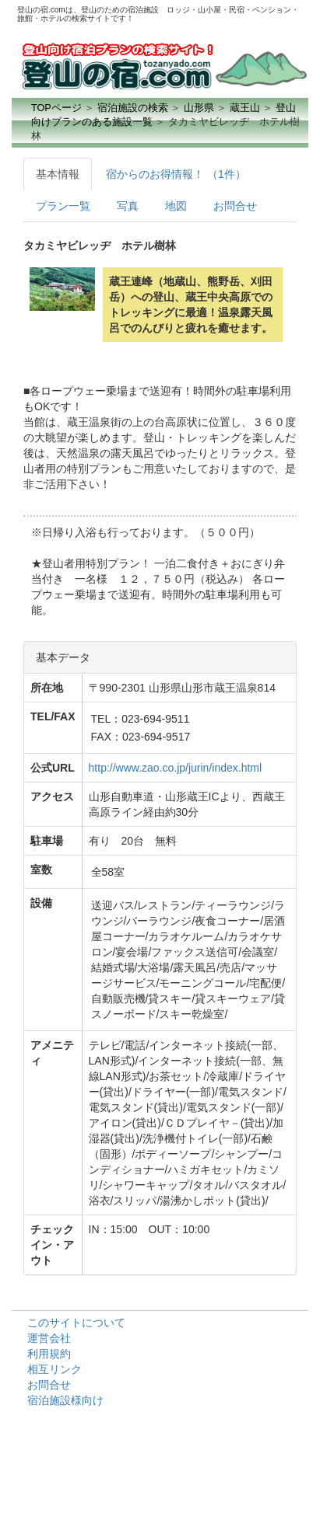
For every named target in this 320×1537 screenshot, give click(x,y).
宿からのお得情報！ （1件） (176, 174)
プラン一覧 (63, 206)
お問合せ (235, 206)
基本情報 (57, 174)
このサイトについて (76, 1322)
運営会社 (49, 1338)
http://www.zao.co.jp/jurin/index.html (175, 768)
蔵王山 (245, 108)
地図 (176, 206)
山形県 (199, 108)
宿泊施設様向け (65, 1400)
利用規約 (49, 1353)
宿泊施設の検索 (132, 108)
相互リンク (54, 1369)
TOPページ (56, 108)
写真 (128, 206)
